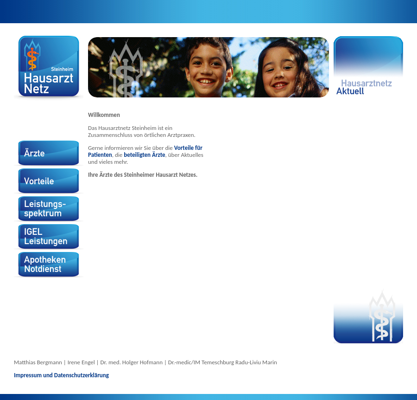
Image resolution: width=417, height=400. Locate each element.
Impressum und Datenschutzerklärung (61, 375)
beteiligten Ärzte (144, 154)
